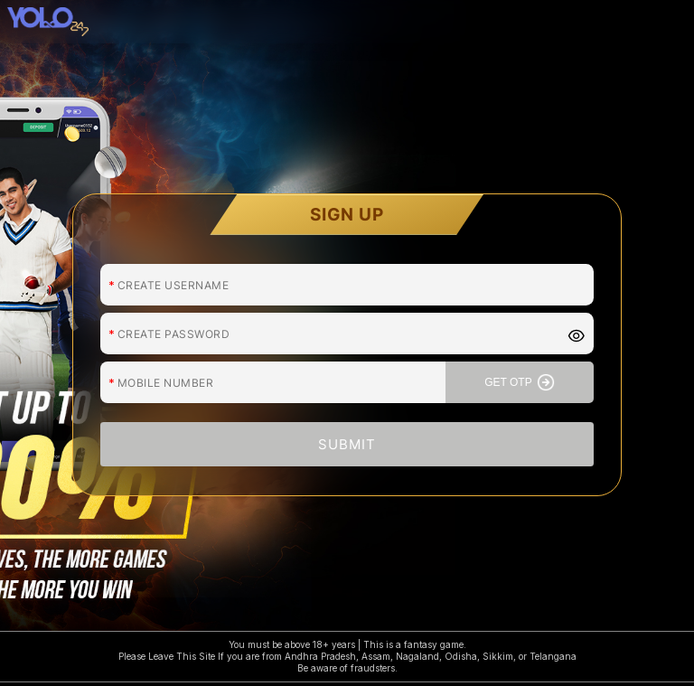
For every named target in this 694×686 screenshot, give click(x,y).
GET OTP (519, 381)
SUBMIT (347, 443)
